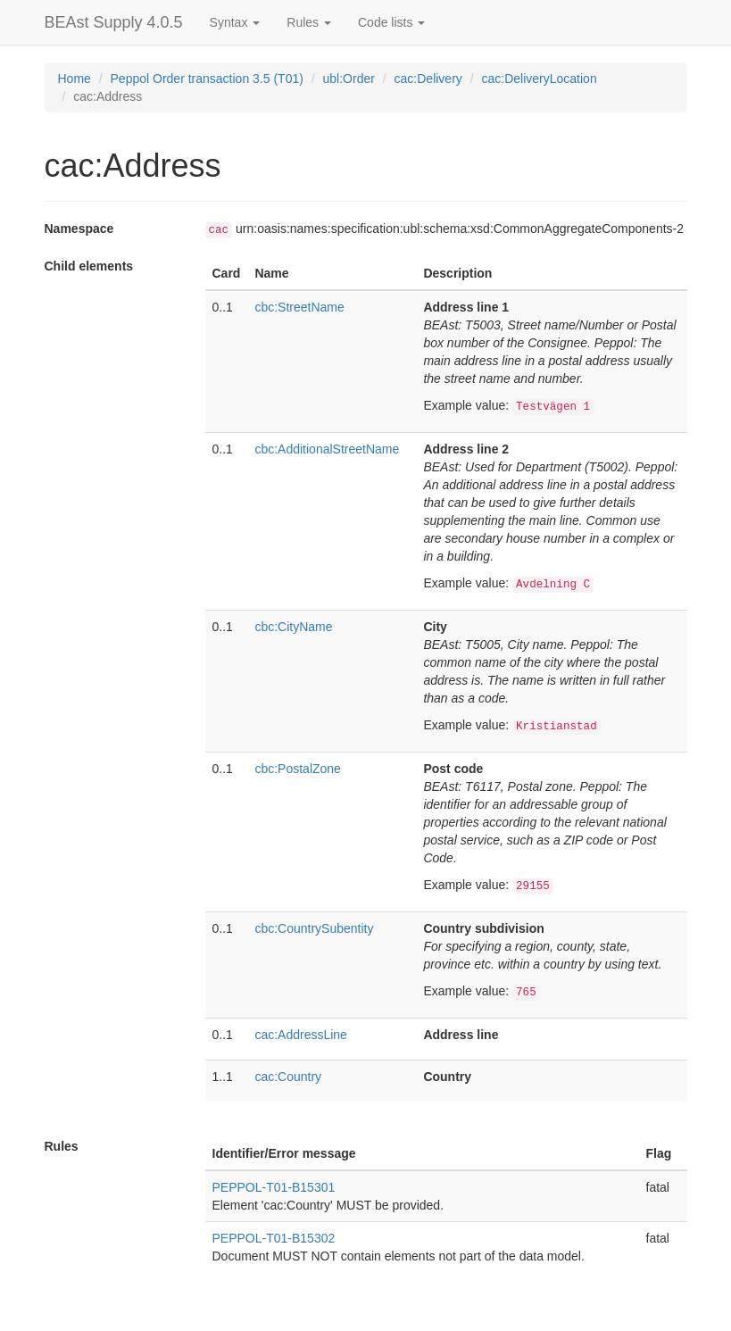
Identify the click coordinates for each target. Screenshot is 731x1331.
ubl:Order (349, 78)
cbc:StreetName (299, 307)
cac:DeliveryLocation (539, 78)
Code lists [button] (391, 22)
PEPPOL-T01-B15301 (274, 1187)
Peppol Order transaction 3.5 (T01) (207, 78)
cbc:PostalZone (297, 768)
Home (74, 78)
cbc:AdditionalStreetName (326, 449)
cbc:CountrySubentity (313, 928)
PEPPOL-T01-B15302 (274, 1238)
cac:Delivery (428, 78)
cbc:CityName (293, 627)
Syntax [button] (235, 22)
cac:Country (287, 1076)
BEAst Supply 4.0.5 (114, 22)
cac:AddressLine (300, 1034)
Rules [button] (309, 22)
